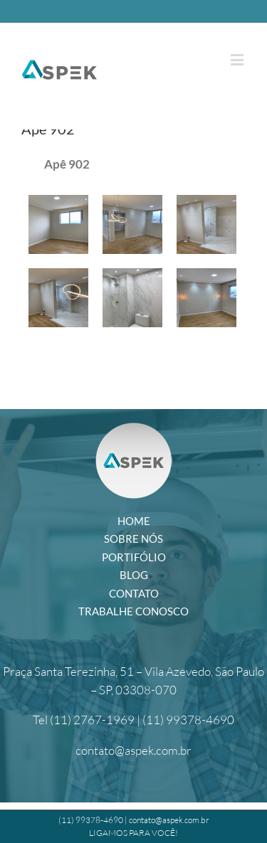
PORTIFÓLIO (134, 557)
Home (133, 520)
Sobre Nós (133, 538)
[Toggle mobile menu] (238, 59)
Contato (134, 593)
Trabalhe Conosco (133, 611)
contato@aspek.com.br (133, 750)
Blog (134, 574)
